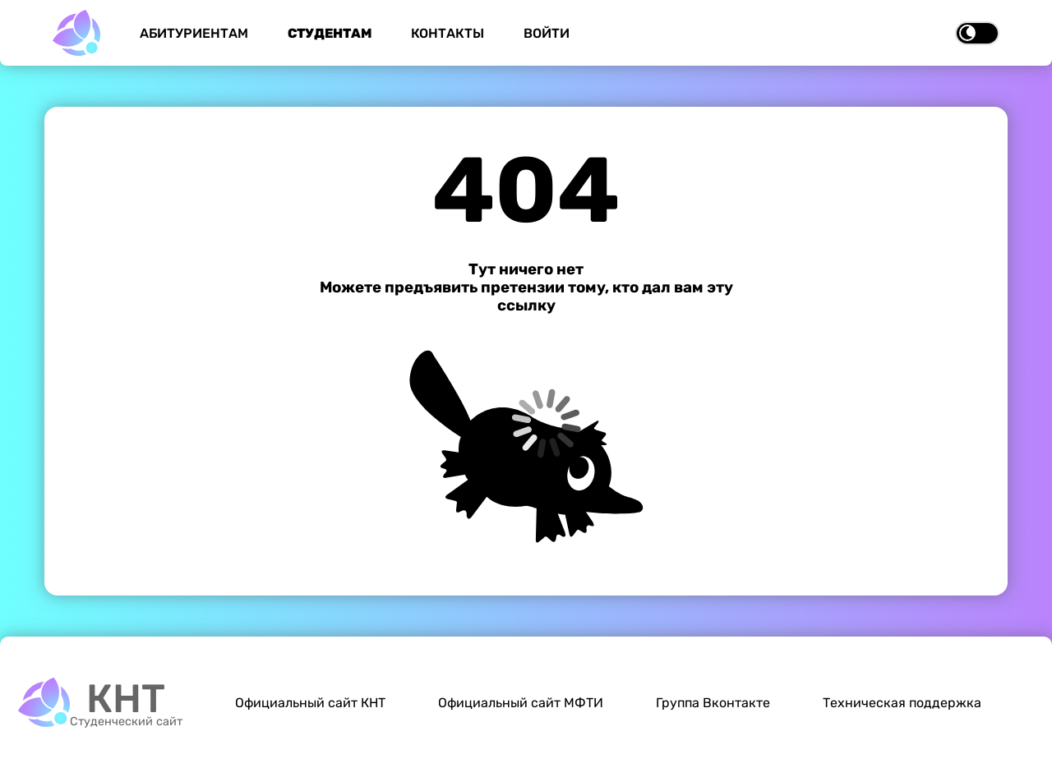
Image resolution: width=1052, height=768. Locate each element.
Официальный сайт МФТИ (520, 703)
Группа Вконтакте (713, 703)
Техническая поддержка (902, 703)
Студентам (329, 33)
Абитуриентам (194, 33)
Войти (547, 33)
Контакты (447, 33)
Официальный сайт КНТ (310, 703)
